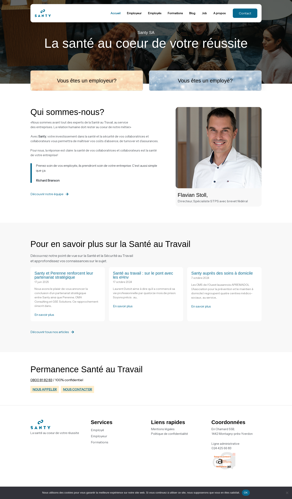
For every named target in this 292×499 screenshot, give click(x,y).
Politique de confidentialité (169, 434)
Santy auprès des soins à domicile (222, 273)
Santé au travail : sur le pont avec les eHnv (143, 275)
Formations (99, 442)
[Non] (287, 493)
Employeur (99, 436)
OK (246, 492)
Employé (97, 430)
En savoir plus (44, 315)
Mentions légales (163, 429)
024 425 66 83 (221, 448)
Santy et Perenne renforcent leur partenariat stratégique (63, 275)
